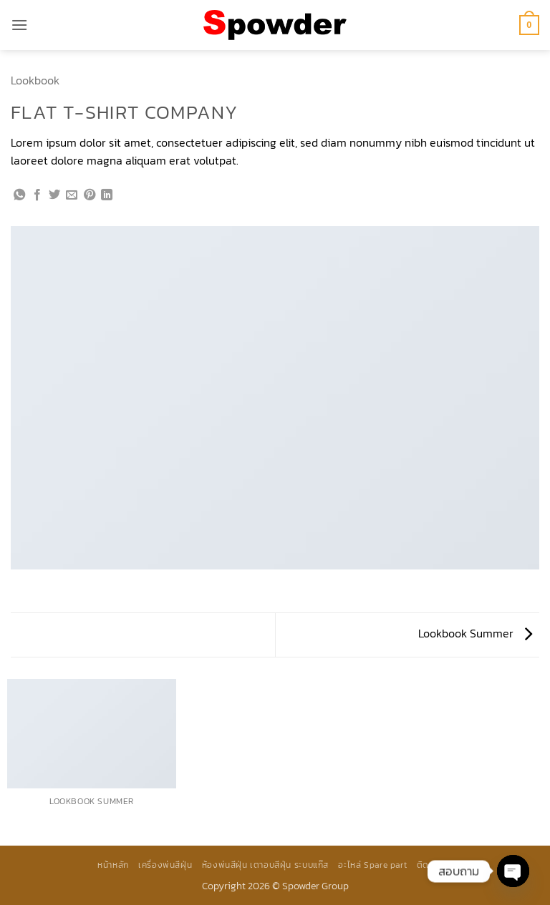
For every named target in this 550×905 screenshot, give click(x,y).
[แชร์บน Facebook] (37, 195)
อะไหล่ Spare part (372, 864)
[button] (19, 24)
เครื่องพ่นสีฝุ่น (165, 864)
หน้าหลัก (113, 864)
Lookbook (35, 80)
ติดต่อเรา (435, 864)
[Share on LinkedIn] (106, 195)
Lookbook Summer (475, 633)
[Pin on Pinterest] (89, 195)
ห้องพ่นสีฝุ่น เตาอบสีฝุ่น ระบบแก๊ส (265, 864)
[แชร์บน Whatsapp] (19, 195)
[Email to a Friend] (71, 195)
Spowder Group (315, 886)
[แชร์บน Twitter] (54, 195)
